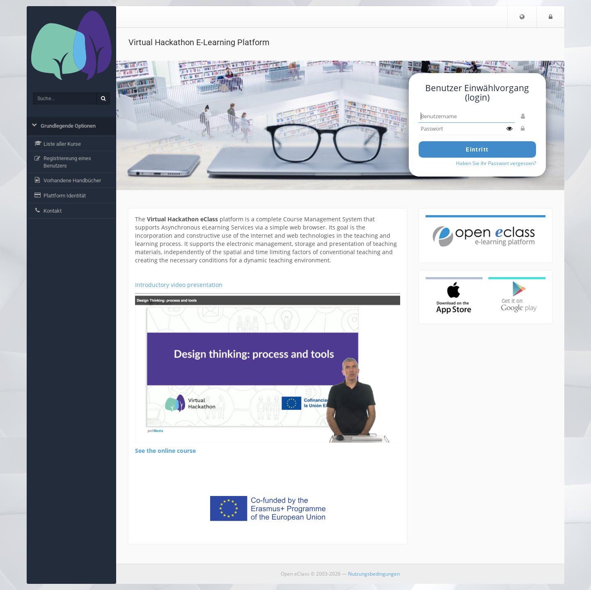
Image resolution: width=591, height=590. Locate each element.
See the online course (165, 451)
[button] (522, 17)
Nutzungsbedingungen (374, 573)
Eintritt (477, 149)
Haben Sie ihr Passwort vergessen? (496, 163)
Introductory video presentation (178, 285)
